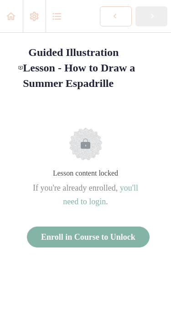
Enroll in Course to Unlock (88, 237)
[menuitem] (34, 16)
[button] (11, 16)
